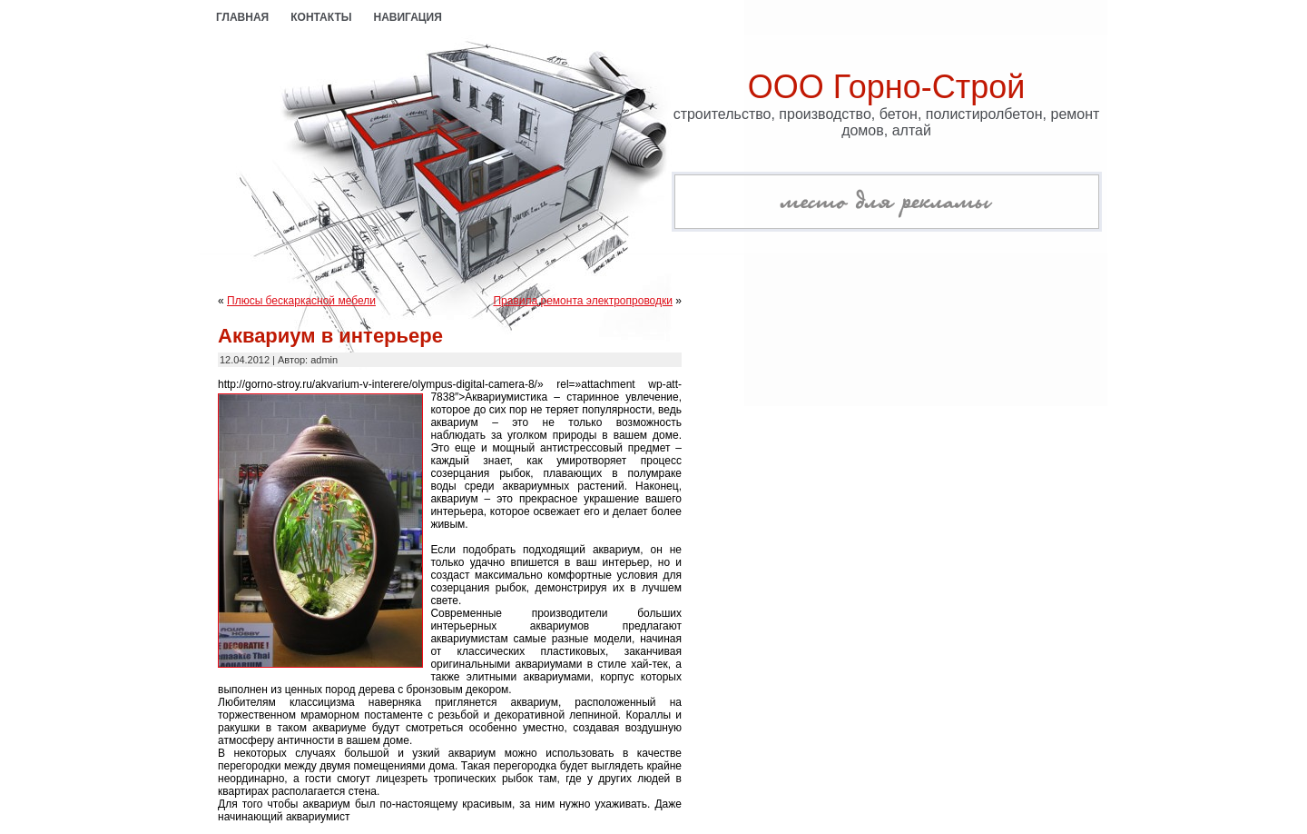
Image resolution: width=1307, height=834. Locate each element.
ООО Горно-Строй (887, 86)
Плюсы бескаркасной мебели (301, 300)
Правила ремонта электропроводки (583, 300)
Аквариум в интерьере (330, 335)
